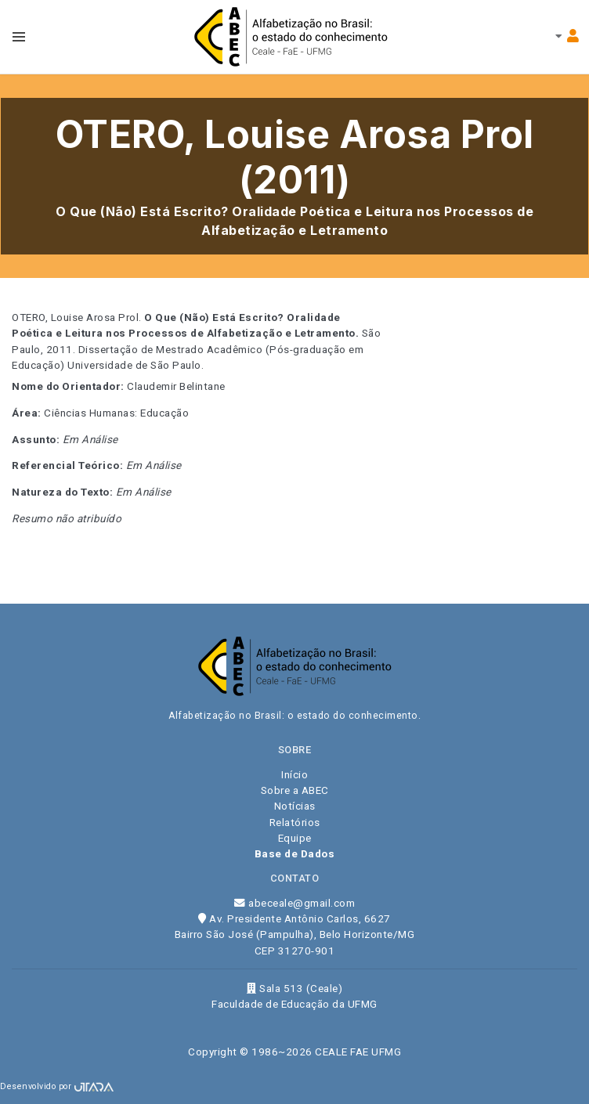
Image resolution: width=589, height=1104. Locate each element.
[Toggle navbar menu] (18, 37)
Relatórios (294, 822)
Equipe (295, 838)
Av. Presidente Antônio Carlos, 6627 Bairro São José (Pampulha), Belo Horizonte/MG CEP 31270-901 (295, 934)
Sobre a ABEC (295, 790)
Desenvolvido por (57, 1086)
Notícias (295, 805)
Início (294, 774)
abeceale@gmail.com (294, 903)
